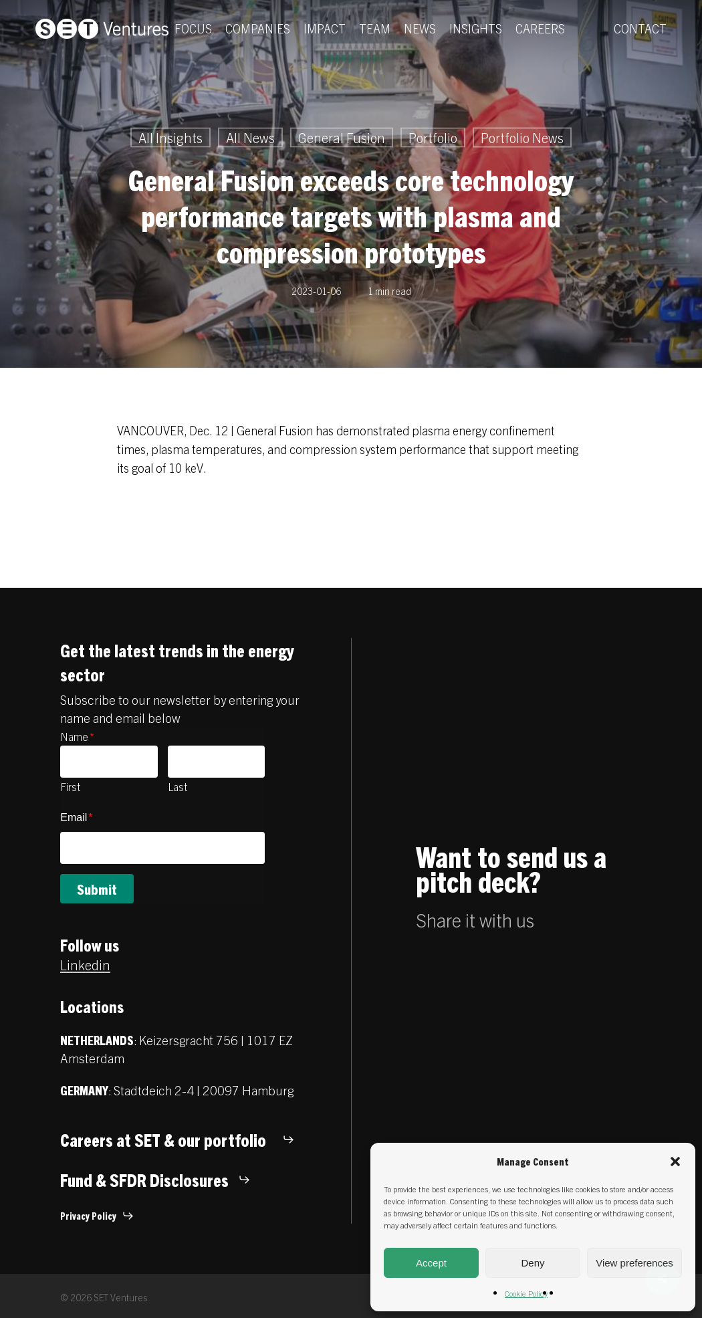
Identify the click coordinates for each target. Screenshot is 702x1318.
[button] (675, 1161)
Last (177, 786)
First (70, 786)
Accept (431, 1263)
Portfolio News (522, 137)
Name (77, 736)
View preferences (634, 1263)
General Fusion (341, 137)
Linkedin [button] (85, 964)
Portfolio (432, 137)
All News (250, 137)
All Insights (170, 137)
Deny (532, 1263)
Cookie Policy (526, 1293)
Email (76, 817)
